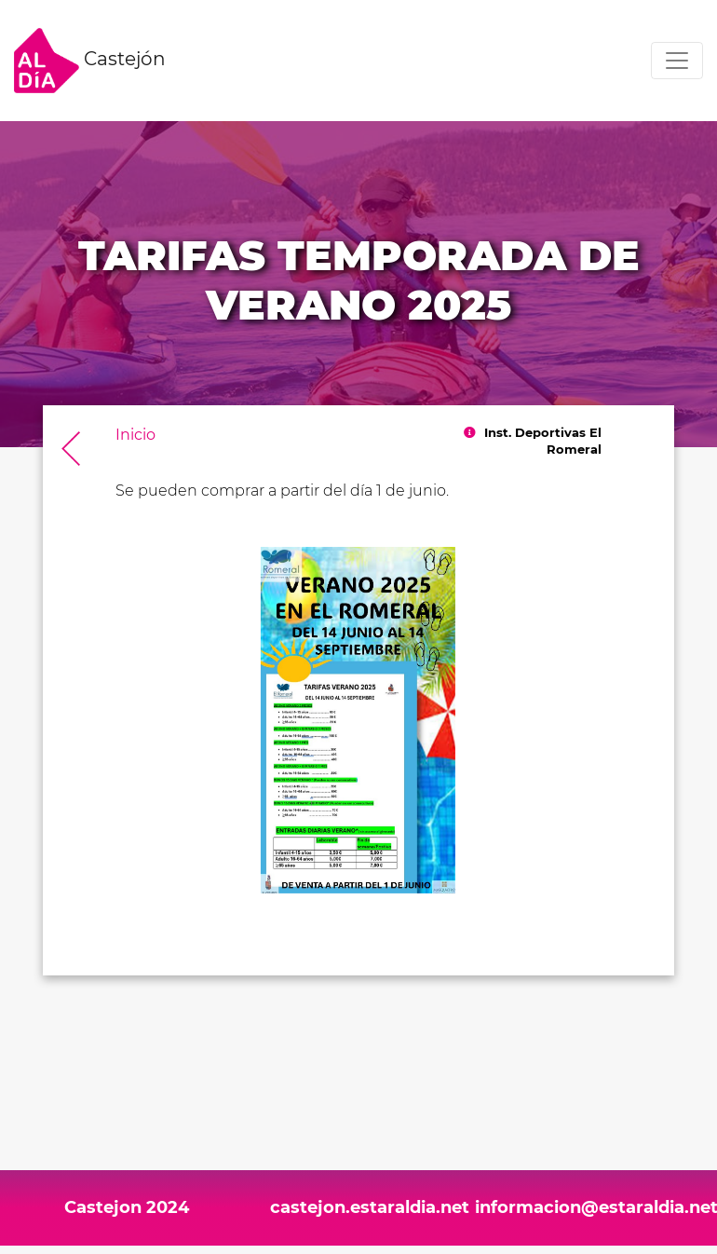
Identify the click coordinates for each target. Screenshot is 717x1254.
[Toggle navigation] (677, 60)
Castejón (90, 60)
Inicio (135, 434)
